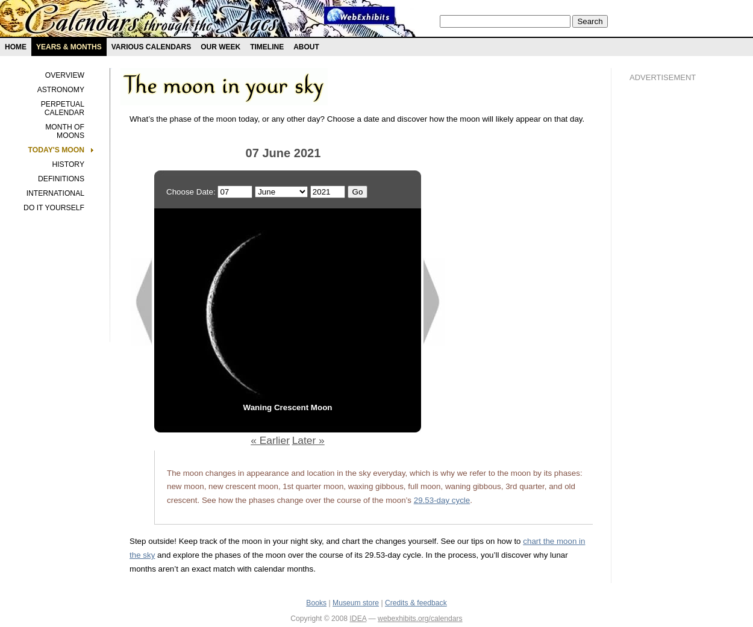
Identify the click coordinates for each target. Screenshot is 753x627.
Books (316, 603)
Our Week (220, 47)
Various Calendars (151, 47)
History (68, 164)
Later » (308, 440)
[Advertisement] (678, 295)
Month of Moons (64, 131)
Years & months (69, 47)
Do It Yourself (53, 208)
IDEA (357, 618)
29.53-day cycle (442, 500)
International (55, 193)
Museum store (356, 603)
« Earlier (270, 440)
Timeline (267, 47)
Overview (64, 75)
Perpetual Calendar (62, 108)
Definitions (61, 179)
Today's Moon (56, 150)
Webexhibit (359, 15)
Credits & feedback (416, 603)
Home (16, 47)
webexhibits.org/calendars (420, 618)
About (306, 47)
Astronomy (60, 90)
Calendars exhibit (152, 21)
